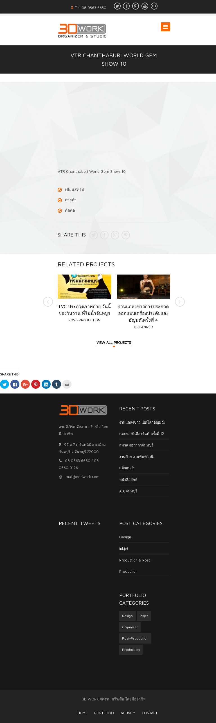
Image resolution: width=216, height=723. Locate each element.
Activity (122, 713)
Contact (144, 713)
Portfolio (98, 713)
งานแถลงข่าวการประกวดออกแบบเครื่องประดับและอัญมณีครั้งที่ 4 (143, 313)
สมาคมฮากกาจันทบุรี (130, 445)
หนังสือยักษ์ (122, 479)
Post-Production (84, 320)
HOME (77, 713)
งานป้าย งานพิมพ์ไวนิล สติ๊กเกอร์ (131, 462)
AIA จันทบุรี (122, 491)
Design (119, 537)
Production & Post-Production (129, 566)
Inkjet (117, 548)
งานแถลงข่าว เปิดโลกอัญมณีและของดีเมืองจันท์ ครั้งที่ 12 (136, 428)
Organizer (143, 327)
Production (125, 649)
